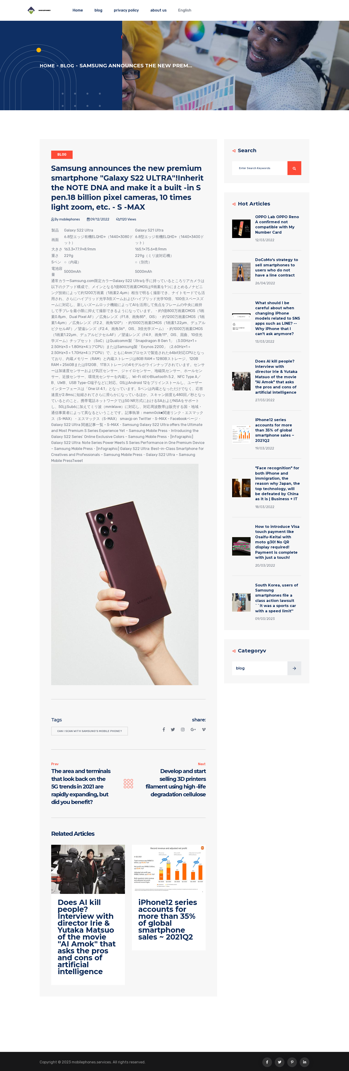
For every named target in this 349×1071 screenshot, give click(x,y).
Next (202, 764)
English (184, 10)
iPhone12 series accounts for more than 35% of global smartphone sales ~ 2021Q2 (274, 430)
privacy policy (126, 10)
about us (158, 10)
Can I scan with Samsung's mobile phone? (89, 731)
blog (98, 10)
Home (78, 10)
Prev (55, 764)
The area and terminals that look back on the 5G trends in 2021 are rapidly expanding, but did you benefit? (80, 786)
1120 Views (126, 219)
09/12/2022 (98, 219)
